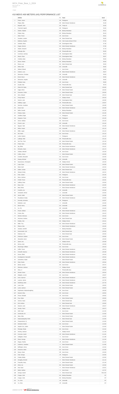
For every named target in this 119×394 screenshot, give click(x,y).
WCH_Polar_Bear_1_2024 (24, 3)
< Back (14, 10)
